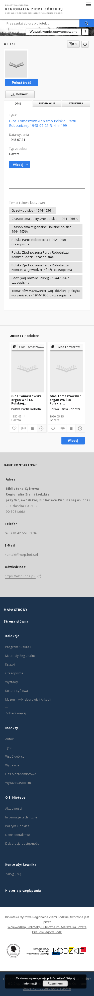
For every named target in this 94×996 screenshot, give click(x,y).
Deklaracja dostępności (22, 843)
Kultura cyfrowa (16, 691)
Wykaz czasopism (18, 783)
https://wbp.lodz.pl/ (20, 576)
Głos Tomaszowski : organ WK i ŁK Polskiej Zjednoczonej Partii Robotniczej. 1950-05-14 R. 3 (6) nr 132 (27, 399)
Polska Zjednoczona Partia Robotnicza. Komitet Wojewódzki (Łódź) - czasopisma (42, 267)
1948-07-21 (17, 140)
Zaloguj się (13, 874)
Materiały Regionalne (20, 656)
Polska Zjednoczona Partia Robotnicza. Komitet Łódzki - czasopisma (40, 254)
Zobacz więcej (15, 713)
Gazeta (14, 154)
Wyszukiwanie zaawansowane (53, 32)
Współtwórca (15, 756)
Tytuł (8, 748)
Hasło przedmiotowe (20, 774)
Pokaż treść (21, 83)
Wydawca (12, 765)
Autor (9, 739)
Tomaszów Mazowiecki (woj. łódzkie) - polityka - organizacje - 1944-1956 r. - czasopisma (46, 293)
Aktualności (13, 808)
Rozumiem (55, 983)
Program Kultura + (18, 647)
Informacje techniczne (21, 817)
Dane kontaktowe (18, 835)
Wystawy (11, 682)
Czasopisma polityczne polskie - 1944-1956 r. (45, 219)
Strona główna (16, 621)
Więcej (73, 440)
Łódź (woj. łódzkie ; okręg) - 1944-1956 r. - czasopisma (41, 280)
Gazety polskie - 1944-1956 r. (33, 210)
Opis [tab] (18, 103)
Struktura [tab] (76, 103)
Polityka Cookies (17, 826)
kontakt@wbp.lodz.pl (21, 555)
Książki (10, 664)
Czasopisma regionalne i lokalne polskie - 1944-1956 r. (42, 229)
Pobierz (18, 94)
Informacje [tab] (47, 103)
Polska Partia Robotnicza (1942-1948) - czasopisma (39, 242)
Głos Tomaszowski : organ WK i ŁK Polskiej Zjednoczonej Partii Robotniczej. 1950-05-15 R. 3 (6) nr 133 (65, 399)
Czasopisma (14, 673)
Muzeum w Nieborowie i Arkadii (28, 699)
